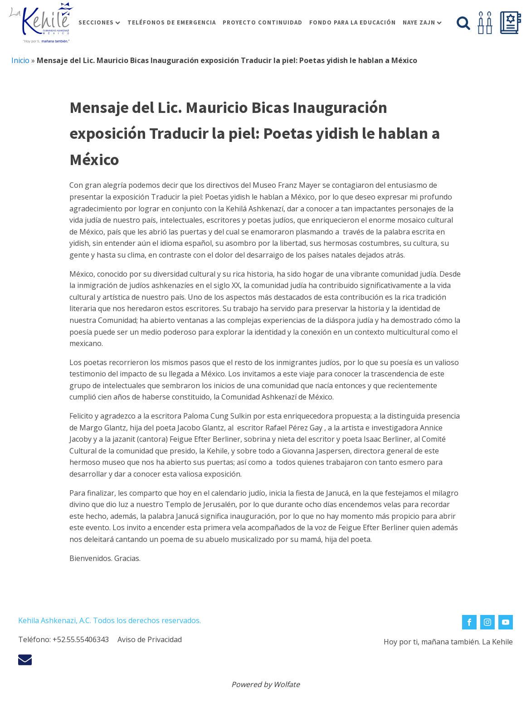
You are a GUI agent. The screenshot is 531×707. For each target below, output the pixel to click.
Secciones (99, 22)
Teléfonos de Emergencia (171, 22)
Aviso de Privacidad (149, 639)
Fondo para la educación (352, 22)
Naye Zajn (422, 22)
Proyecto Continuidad (262, 22)
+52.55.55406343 (81, 639)
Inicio (20, 60)
